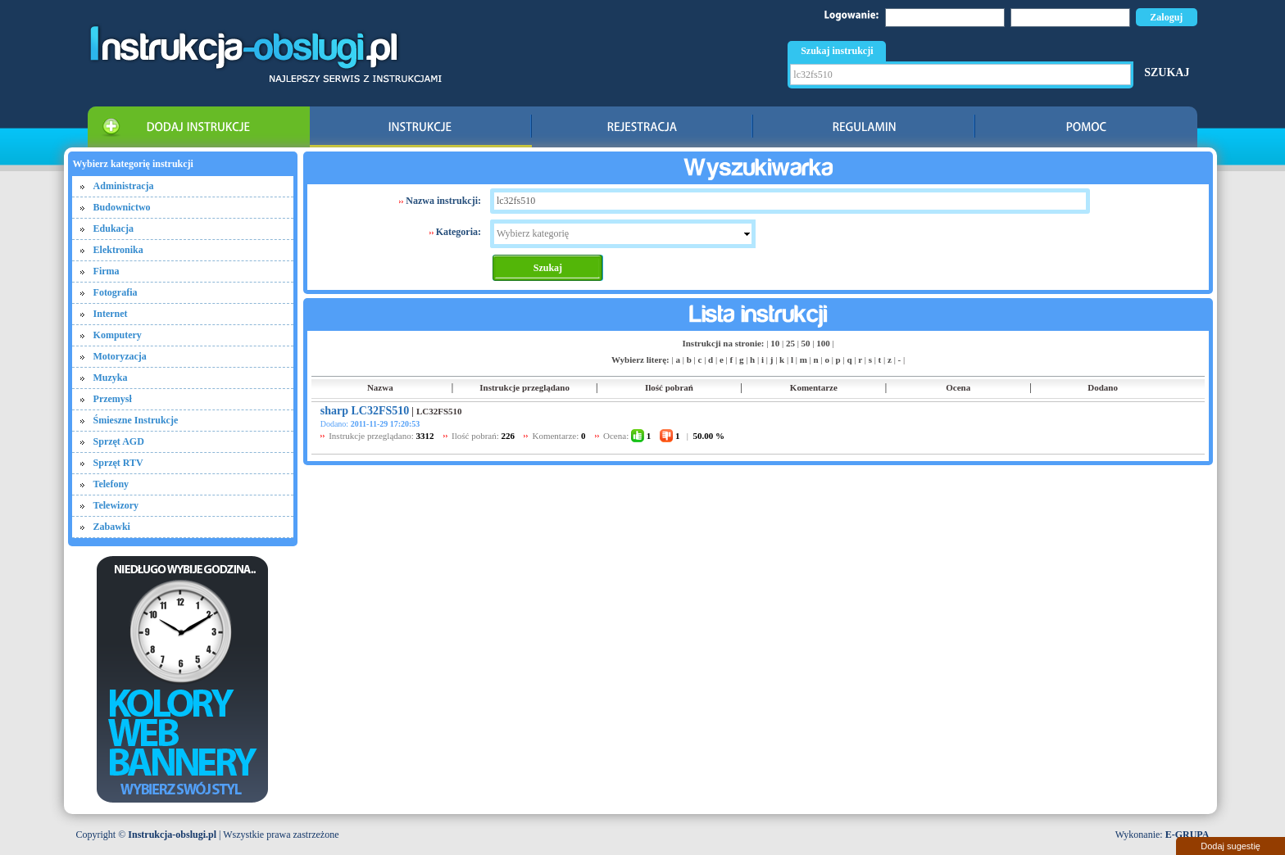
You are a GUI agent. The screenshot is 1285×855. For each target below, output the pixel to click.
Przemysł (112, 399)
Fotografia (115, 292)
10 (774, 343)
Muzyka (110, 377)
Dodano (1102, 387)
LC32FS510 (439, 411)
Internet (110, 313)
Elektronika (118, 250)
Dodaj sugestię (1230, 846)
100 (823, 343)
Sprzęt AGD (118, 441)
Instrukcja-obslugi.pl (172, 834)
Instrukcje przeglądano (524, 387)
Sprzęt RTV (118, 462)
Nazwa (380, 387)
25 (790, 343)
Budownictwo (122, 207)
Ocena (958, 387)
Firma (106, 271)
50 (806, 343)
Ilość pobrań (669, 387)
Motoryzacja (120, 356)
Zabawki (111, 526)
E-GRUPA (1187, 834)
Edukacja (113, 228)
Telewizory (116, 505)
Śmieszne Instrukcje (136, 420)
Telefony (111, 484)
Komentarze (814, 387)
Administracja (123, 186)
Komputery (117, 335)
